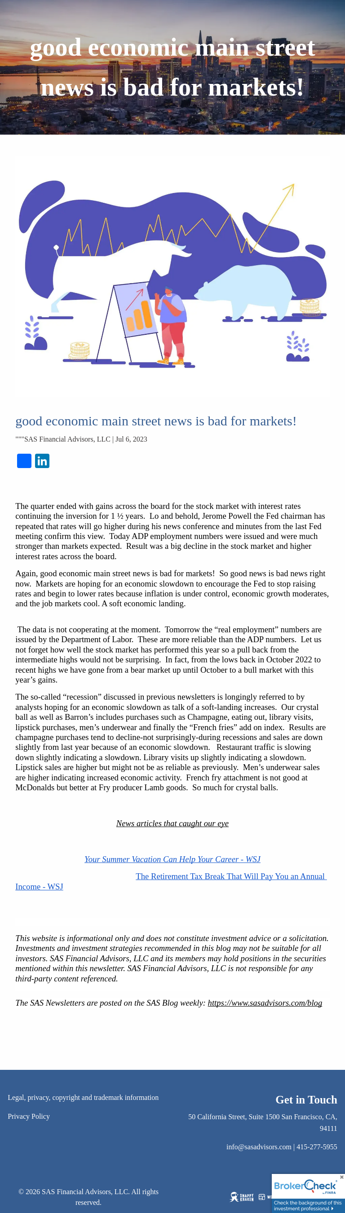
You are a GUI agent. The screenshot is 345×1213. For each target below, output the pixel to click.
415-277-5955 (316, 1147)
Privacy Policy (29, 1116)
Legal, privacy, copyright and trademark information (83, 1097)
